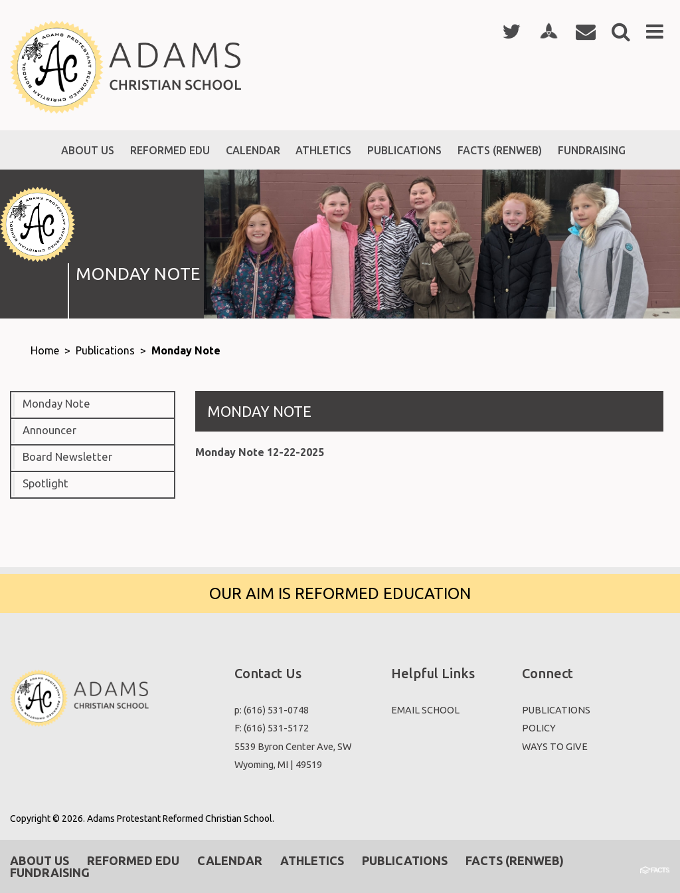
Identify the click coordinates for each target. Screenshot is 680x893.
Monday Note (185, 350)
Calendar (229, 860)
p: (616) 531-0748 (271, 709)
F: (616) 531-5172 (271, 727)
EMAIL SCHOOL (425, 709)
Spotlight (45, 483)
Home (45, 350)
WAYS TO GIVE (555, 746)
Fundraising (50, 872)
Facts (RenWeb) (515, 860)
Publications (105, 350)
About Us (39, 860)
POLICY (539, 727)
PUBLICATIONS (556, 709)
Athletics (312, 860)
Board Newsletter (67, 457)
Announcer (49, 430)
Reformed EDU (133, 860)
